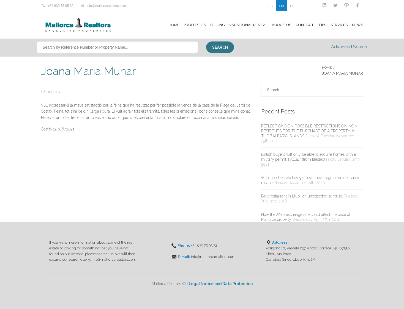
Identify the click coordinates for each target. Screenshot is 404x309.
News (357, 25)
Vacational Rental (248, 25)
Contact (305, 25)
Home (174, 25)
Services (339, 25)
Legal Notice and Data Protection (221, 284)
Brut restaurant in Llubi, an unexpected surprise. (302, 196)
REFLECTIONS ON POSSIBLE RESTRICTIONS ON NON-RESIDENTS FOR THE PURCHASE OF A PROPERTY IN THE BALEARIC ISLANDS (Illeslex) (310, 131)
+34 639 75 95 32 (60, 6)
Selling (217, 25)
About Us (281, 25)
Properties (195, 25)
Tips (322, 25)
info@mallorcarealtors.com (106, 6)
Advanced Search (349, 46)
